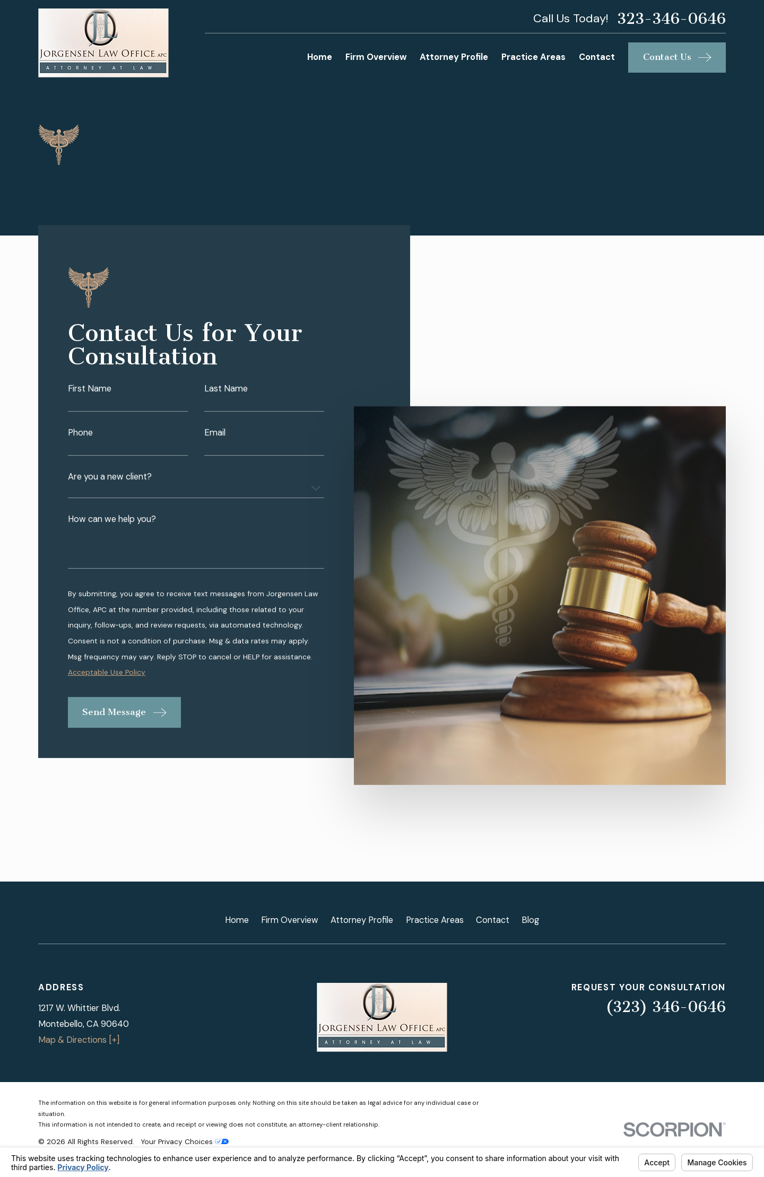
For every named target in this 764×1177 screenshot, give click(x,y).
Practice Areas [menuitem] (533, 57)
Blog (530, 920)
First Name (89, 390)
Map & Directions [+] (78, 1039)
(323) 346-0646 (665, 1007)
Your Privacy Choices (185, 1141)
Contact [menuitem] (597, 57)
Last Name (226, 390)
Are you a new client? (110, 478)
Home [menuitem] (319, 57)
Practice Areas (435, 920)
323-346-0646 (671, 19)
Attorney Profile (362, 920)
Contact (492, 920)
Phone (80, 434)
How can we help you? (112, 520)
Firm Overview (289, 920)
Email (214, 434)
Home (237, 920)
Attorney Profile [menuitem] (454, 57)
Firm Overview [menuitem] (375, 57)
